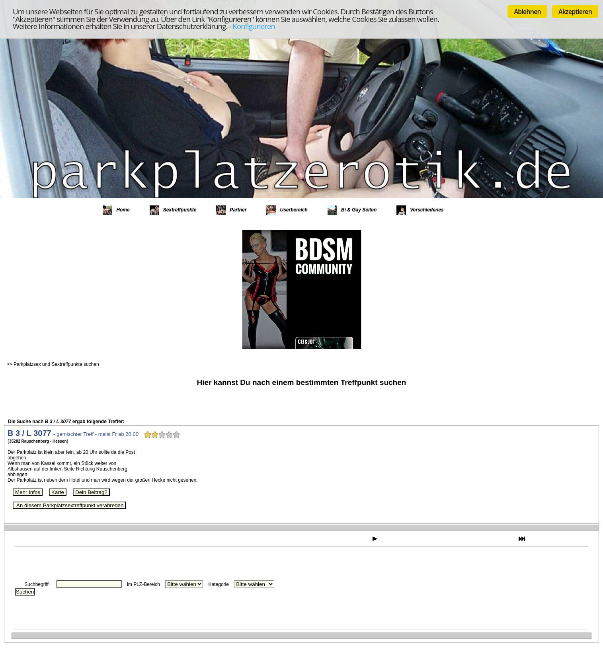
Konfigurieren (253, 26)
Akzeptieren (575, 11)
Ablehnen (527, 11)
